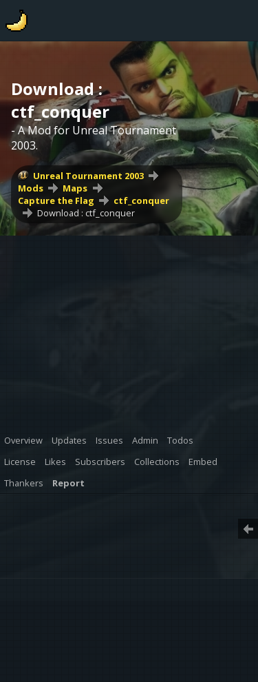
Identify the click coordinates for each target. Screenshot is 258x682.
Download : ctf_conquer (86, 213)
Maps (75, 188)
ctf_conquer (141, 200)
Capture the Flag (56, 200)
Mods (30, 188)
